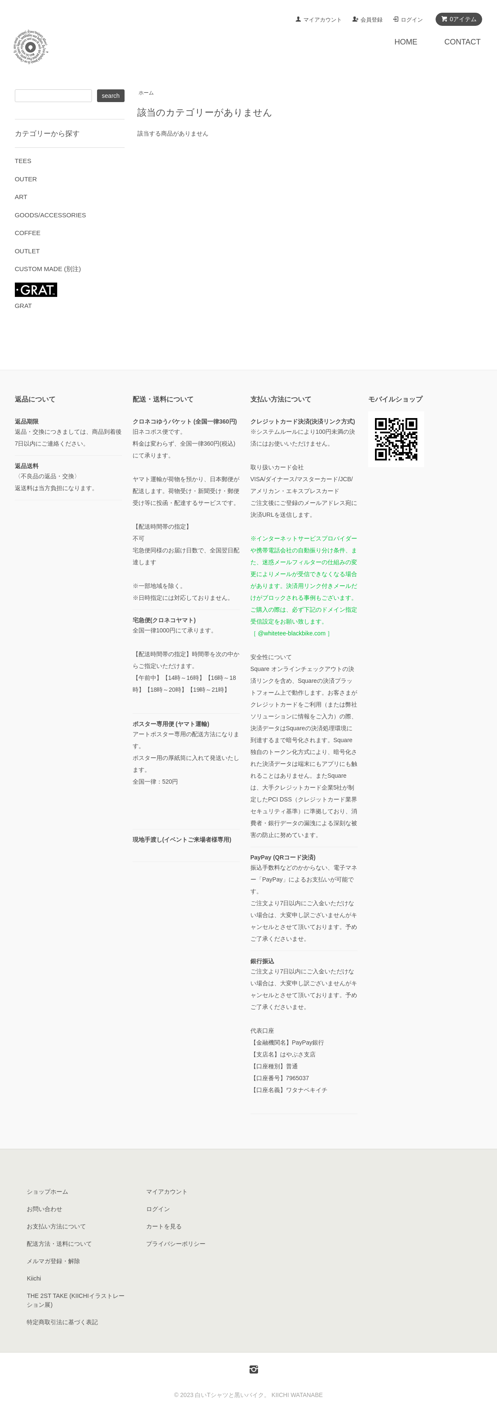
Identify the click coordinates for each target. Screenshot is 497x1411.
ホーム (146, 93)
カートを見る (164, 1226)
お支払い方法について (56, 1226)
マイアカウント (322, 20)
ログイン (412, 20)
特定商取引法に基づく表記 (62, 1322)
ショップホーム (47, 1191)
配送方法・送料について (59, 1243)
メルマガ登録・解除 (53, 1261)
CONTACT (462, 42)
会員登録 (372, 20)
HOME (405, 42)
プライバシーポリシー (175, 1243)
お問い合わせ (44, 1209)
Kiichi (34, 1278)
